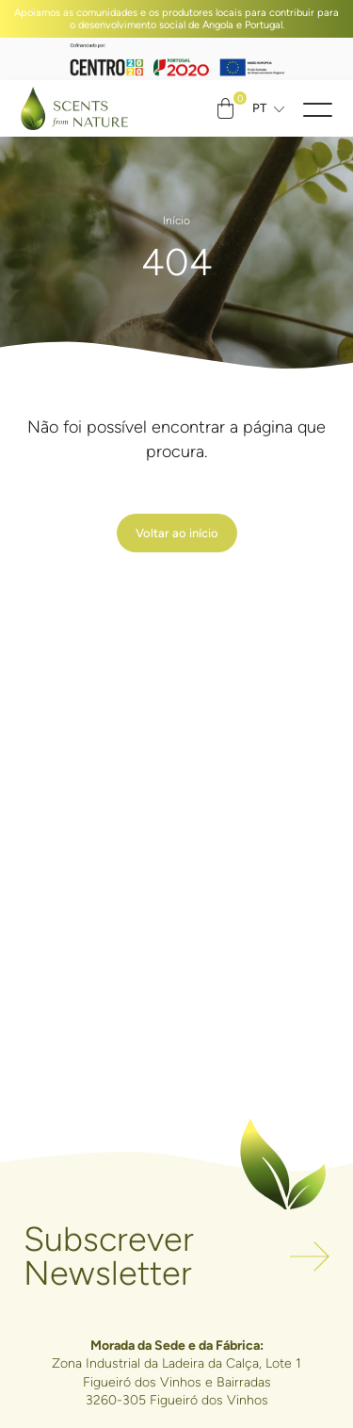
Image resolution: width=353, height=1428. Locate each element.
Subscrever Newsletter (109, 1257)
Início (176, 220)
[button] (317, 108)
